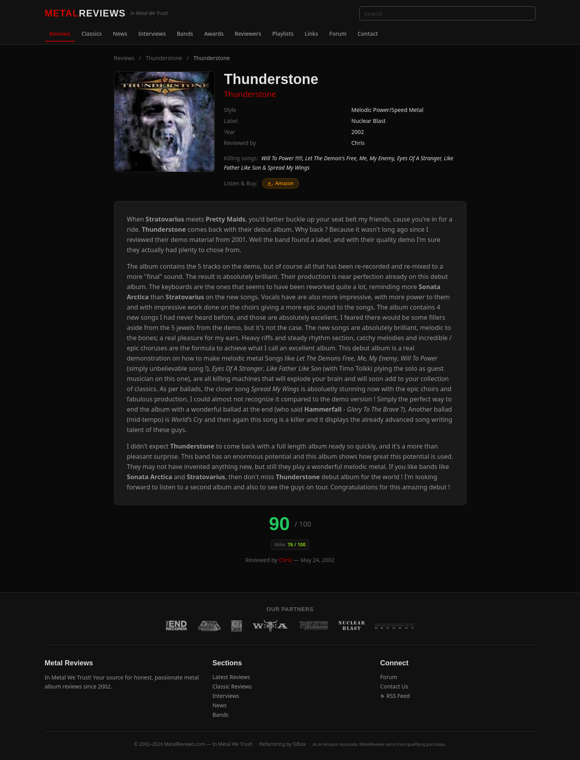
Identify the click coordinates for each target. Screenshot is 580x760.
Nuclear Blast (369, 121)
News (120, 33)
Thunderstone (163, 58)
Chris (358, 143)
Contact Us (394, 686)
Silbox (299, 744)
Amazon (280, 183)
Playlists (282, 33)
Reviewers (248, 33)
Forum (337, 33)
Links (312, 33)
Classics (91, 33)
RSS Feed (395, 696)
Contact (367, 33)
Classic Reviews (232, 686)
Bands (185, 33)
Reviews (60, 33)
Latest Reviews (231, 677)
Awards (214, 33)
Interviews (152, 33)
